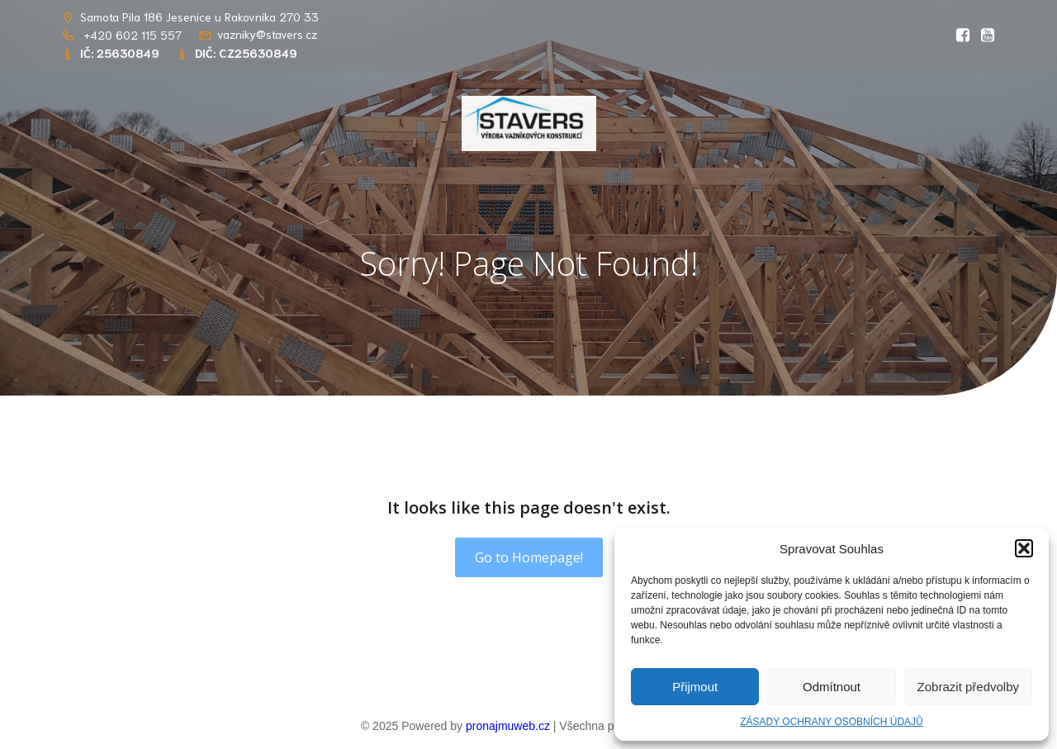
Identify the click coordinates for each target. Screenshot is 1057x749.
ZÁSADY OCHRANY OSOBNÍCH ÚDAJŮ (831, 722)
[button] (1024, 548)
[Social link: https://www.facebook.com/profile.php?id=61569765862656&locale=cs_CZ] (958, 35)
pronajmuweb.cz (508, 725)
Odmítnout (831, 687)
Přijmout (695, 687)
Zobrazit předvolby (968, 687)
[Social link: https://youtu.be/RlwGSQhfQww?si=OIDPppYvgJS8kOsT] (983, 35)
